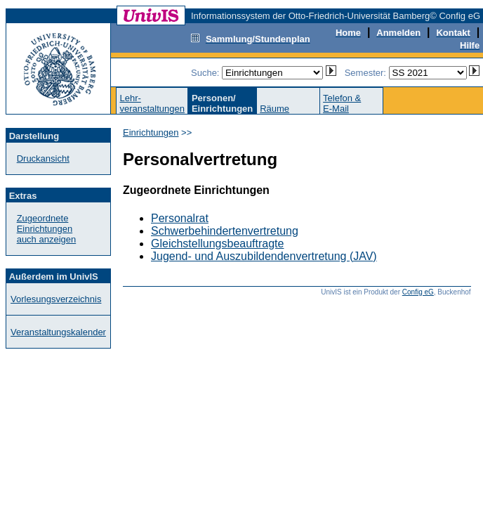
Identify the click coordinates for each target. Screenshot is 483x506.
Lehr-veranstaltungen (152, 103)
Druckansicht (43, 158)
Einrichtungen (151, 132)
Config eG (418, 292)
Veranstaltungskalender (58, 332)
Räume (274, 108)
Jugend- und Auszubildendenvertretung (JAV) (264, 256)
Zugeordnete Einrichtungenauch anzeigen (47, 229)
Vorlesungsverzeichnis (56, 299)
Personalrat (180, 218)
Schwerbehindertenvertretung (224, 231)
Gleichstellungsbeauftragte (217, 243)
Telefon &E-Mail (342, 103)
